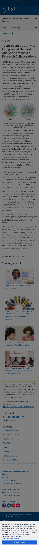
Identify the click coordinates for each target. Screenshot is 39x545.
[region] (19, 533)
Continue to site (19, 542)
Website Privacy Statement (11, 538)
